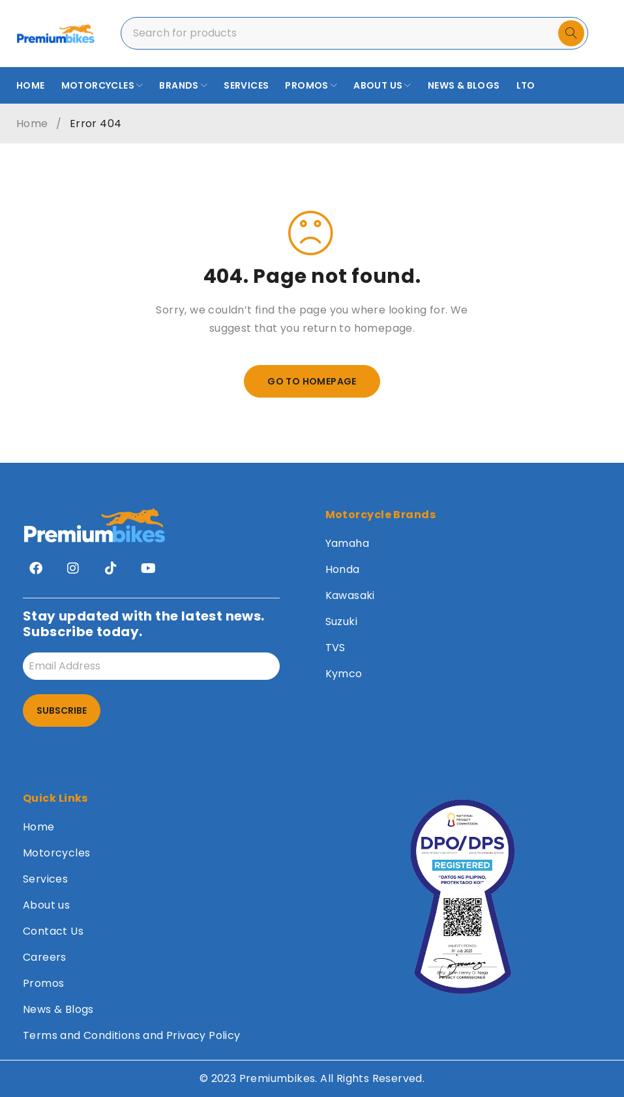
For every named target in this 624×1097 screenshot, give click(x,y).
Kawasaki (350, 595)
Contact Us (53, 931)
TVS (335, 647)
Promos (43, 983)
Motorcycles (56, 852)
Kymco (344, 673)
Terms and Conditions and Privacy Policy (132, 1035)
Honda (342, 569)
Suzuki (341, 621)
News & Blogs (58, 1009)
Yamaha (347, 543)
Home (32, 123)
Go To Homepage (312, 381)
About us (46, 905)
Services (45, 878)
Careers (45, 957)
